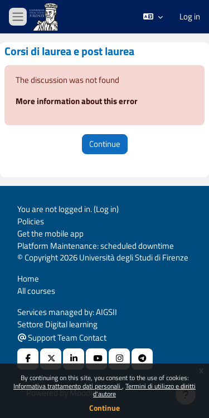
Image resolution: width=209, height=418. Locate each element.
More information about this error (77, 101)
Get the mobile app (50, 233)
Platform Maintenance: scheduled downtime (95, 245)
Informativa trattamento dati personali (67, 386)
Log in (189, 17)
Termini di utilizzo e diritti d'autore (144, 390)
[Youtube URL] (96, 359)
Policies (30, 221)
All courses (36, 290)
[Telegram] (142, 359)
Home (28, 278)
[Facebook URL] (27, 359)
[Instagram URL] (119, 359)
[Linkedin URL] (73, 359)
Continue (104, 408)
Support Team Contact (62, 337)
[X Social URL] (50, 359)
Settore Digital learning (57, 324)
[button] (153, 17)
